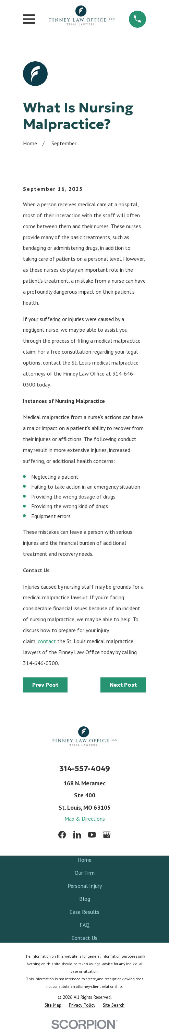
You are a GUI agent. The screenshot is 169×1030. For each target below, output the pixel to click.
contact (47, 641)
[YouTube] (92, 834)
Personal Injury (85, 885)
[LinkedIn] (77, 834)
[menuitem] (53, 1005)
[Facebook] (62, 834)
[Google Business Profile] (106, 834)
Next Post (123, 684)
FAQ (84, 924)
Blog (84, 898)
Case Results (84, 911)
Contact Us (84, 937)
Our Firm (85, 872)
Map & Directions (84, 818)
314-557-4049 (84, 768)
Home (84, 859)
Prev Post (45, 684)
